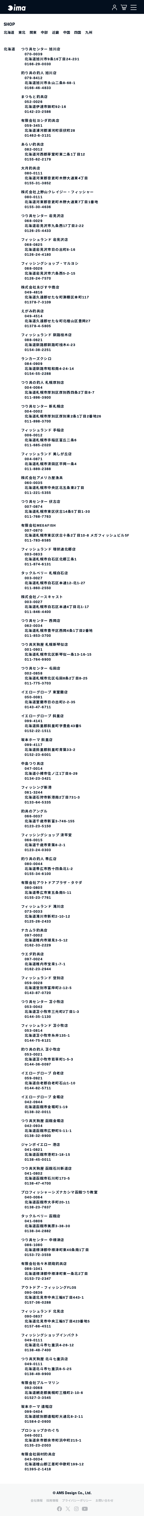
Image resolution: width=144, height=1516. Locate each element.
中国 (66, 32)
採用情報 (52, 1500)
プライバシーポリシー (77, 1500)
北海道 (9, 32)
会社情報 (37, 1500)
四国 (77, 32)
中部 (44, 32)
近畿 (55, 32)
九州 (88, 32)
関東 (33, 32)
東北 (21, 32)
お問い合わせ (104, 1500)
